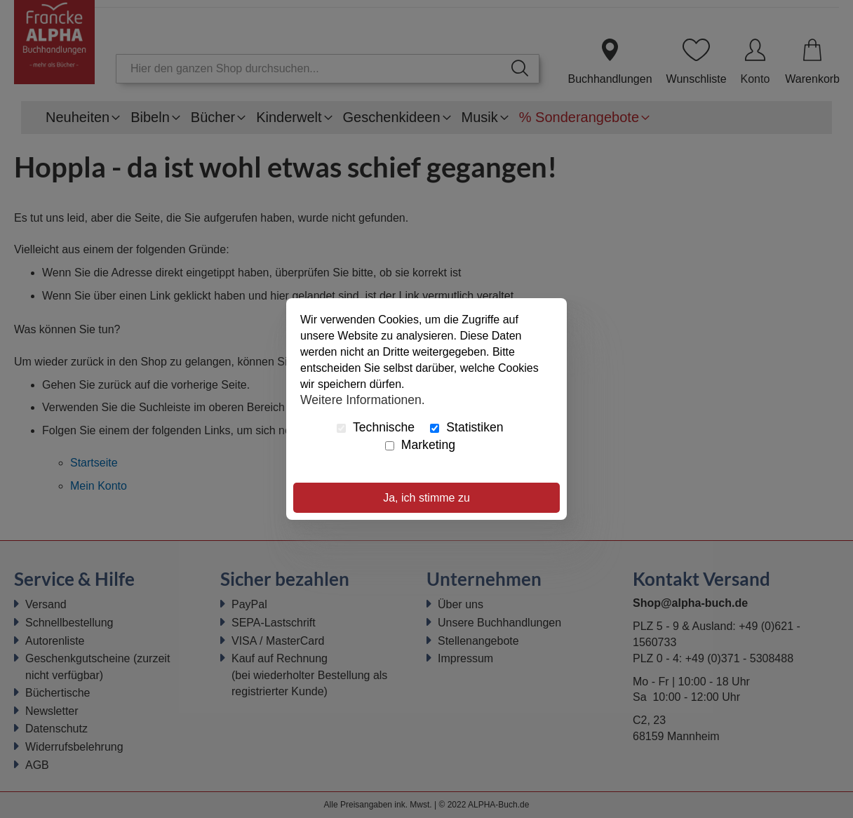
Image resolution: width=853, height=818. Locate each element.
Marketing (420, 445)
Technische (376, 427)
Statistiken (466, 427)
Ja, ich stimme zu (426, 498)
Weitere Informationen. (362, 399)
